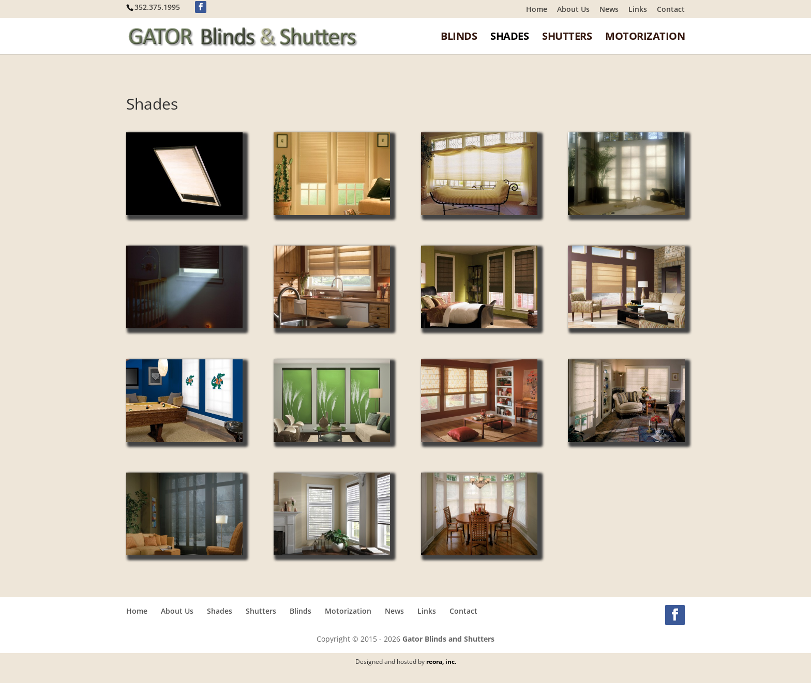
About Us (573, 10)
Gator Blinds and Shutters (448, 639)
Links (637, 10)
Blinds (459, 37)
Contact (671, 10)
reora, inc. (441, 661)
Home (536, 10)
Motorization (645, 37)
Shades (509, 37)
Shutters (567, 37)
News (609, 10)
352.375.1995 (157, 7)
